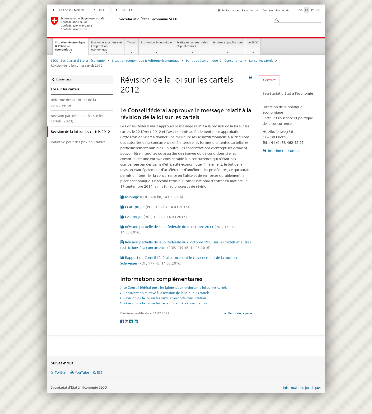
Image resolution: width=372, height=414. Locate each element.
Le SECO (124, 10)
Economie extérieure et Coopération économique (106, 46)
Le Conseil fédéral (68, 10)
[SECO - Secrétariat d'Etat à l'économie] (118, 23)
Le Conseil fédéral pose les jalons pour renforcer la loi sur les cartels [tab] (175, 287)
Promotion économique (156, 42)
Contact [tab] (269, 80)
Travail (131, 42)
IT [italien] (312, 10)
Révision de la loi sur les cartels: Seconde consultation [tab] (164, 298)
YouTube (82, 372)
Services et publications (228, 42)
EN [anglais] (318, 10)
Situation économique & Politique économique (70, 47)
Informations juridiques (302, 387)
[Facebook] (122, 321)
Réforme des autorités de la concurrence (73, 102)
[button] (277, 20)
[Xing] (131, 321)
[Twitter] (127, 321)
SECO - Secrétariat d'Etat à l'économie (78, 60)
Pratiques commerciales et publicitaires (192, 44)
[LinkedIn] (136, 321)
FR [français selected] (306, 10)
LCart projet (157, 207)
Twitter (61, 372)
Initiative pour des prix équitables (78, 142)
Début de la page (239, 313)
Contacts (268, 10)
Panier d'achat (230, 10)
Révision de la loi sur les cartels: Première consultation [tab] (165, 303)
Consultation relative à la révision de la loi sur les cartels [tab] (166, 293)
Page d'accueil (250, 10)
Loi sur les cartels (261, 60)
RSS (100, 372)
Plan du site (283, 10)
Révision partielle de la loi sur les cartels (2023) (77, 118)
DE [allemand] (300, 10)
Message (154, 197)
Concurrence (233, 60)
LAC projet (156, 216)
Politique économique (202, 60)
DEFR (100, 10)
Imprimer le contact (284, 150)
